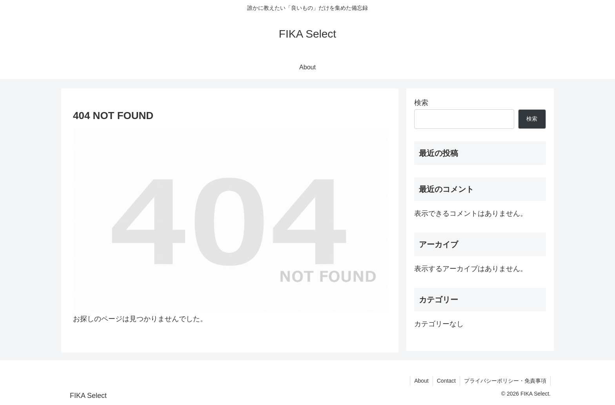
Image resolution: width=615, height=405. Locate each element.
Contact (446, 381)
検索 (421, 103)
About (421, 381)
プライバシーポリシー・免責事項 (505, 381)
